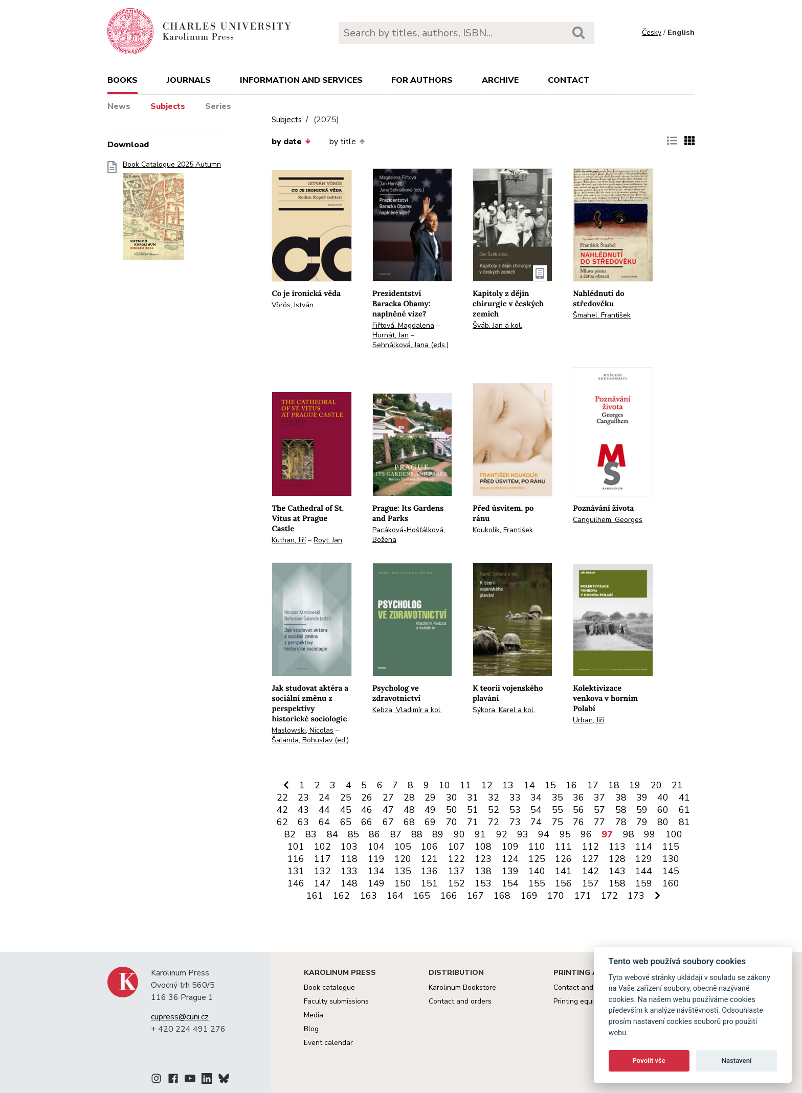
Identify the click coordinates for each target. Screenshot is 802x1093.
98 (628, 834)
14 (529, 785)
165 (421, 896)
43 (303, 810)
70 (451, 822)
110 (536, 846)
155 (536, 883)
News (118, 106)
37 (599, 797)
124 (510, 859)
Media (313, 1015)
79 (642, 822)
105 (402, 846)
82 (290, 834)
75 (557, 822)
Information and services (301, 80)
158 (617, 883)
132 (322, 871)
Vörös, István (293, 305)
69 (430, 822)
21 (677, 785)
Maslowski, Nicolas (302, 730)
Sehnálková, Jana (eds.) (410, 345)
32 (493, 797)
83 (311, 834)
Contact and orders (460, 1001)
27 (388, 797)
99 (649, 834)
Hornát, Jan (390, 335)
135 (402, 871)
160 (670, 883)
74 (536, 822)
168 (502, 896)
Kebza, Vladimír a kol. (407, 710)
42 (282, 810)
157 (590, 883)
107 (456, 846)
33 (515, 797)
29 (430, 797)
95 (565, 834)
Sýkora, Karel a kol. (504, 710)
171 (582, 896)
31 (472, 797)
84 (332, 834)
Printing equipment (583, 1001)
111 (563, 846)
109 (510, 846)
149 (376, 883)
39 (642, 797)
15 (550, 785)
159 (643, 883)
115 (670, 846)
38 (621, 797)
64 (324, 822)
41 (684, 797)
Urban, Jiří (588, 720)
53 (515, 810)
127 (590, 859)
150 (402, 883)
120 (402, 859)
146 (295, 883)
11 (465, 785)
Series (218, 106)
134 (376, 871)
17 (592, 785)
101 (295, 846)
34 (536, 797)
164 (395, 896)
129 (643, 859)
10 (444, 785)
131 (295, 871)
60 (663, 810)
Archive (500, 80)
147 (322, 883)
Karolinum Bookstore (462, 987)
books (122, 80)
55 (557, 810)
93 (522, 834)
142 (590, 871)
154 (510, 883)
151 (429, 883)
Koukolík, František (503, 530)
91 (480, 834)
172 (609, 896)
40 (663, 797)
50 (451, 810)
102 (322, 846)
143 (617, 871)
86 (374, 834)
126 (563, 859)
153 (483, 883)
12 (487, 785)
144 (643, 871)
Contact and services (587, 987)
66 (366, 822)
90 (459, 834)
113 (617, 846)
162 (341, 896)
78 (621, 822)
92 (501, 834)
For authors (422, 80)
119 (376, 859)
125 (536, 859)
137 (456, 871)
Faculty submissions (336, 1001)
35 (557, 797)
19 (634, 785)
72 (493, 822)
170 (555, 896)
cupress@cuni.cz (180, 1016)
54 (536, 810)
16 (571, 785)
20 (656, 785)
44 (324, 810)
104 (376, 846)
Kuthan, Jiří (289, 540)
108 (483, 846)
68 (409, 822)
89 (437, 834)
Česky (651, 32)
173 (636, 896)
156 (563, 883)
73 (515, 822)
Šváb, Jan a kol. (497, 325)
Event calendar (328, 1043)
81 (684, 822)
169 (529, 896)
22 (282, 797)
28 (409, 797)
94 (543, 834)
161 (314, 896)
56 (578, 810)
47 (388, 810)
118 (349, 859)
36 (578, 797)
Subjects (167, 106)
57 (599, 810)
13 (508, 785)
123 (483, 859)
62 (282, 822)
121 (429, 859)
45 (345, 810)
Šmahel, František (602, 315)
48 (409, 810)
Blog (311, 1029)
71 (472, 822)
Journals (189, 80)
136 (429, 871)
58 (621, 810)
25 (345, 797)
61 (684, 810)
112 (590, 846)
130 (670, 859)
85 (353, 834)
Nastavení (737, 1060)
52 (493, 810)
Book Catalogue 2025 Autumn (172, 213)
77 (599, 822)
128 (617, 859)
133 (349, 871)
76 (578, 822)
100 (673, 834)
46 (366, 810)
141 (563, 871)
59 (642, 810)
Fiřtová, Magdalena (403, 325)
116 (295, 859)
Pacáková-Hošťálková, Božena (408, 534)
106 (429, 846)
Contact (569, 80)
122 (456, 859)
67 (388, 822)
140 (536, 871)
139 (510, 871)
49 (430, 810)
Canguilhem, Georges (607, 520)
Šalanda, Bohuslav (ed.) (310, 740)
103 (349, 846)
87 (396, 834)
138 (483, 871)
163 (368, 896)
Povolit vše (649, 1060)
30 (451, 797)
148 (349, 883)
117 (322, 859)
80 (663, 822)
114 (643, 846)
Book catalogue (329, 987)
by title (347, 141)
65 (345, 822)
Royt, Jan (328, 540)
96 (586, 834)
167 (475, 896)
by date (291, 141)
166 (448, 896)
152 (456, 883)
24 (324, 797)
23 (303, 797)
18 (613, 785)
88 (416, 834)
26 (366, 797)
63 (303, 822)
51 (472, 810)
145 (670, 871)
